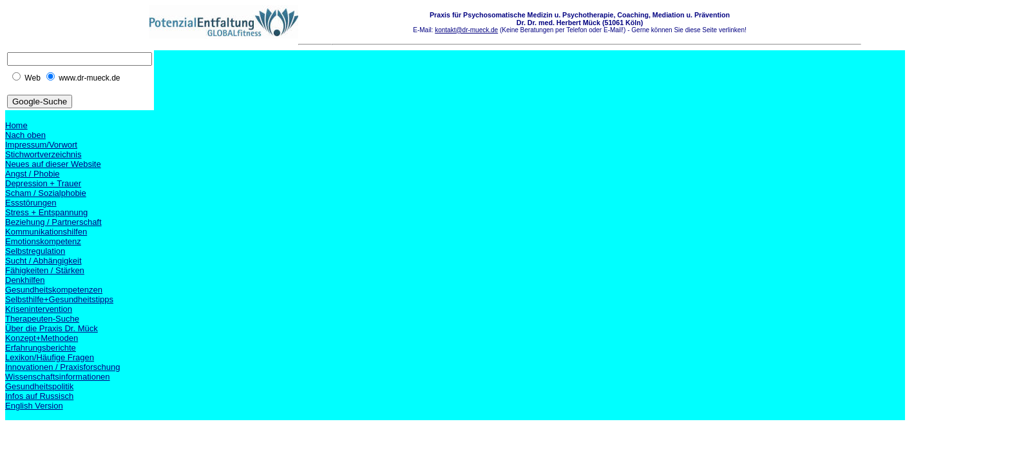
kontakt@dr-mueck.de (466, 30)
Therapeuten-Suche (42, 319)
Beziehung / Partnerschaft (53, 222)
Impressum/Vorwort (41, 145)
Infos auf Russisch (39, 396)
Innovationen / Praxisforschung (62, 367)
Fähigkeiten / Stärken (44, 270)
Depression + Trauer (43, 183)
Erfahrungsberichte (40, 348)
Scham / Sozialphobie (45, 193)
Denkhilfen (24, 280)
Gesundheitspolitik (39, 386)
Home (16, 125)
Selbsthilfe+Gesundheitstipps (59, 299)
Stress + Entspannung (46, 212)
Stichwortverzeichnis (43, 154)
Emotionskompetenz (43, 241)
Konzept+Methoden (41, 338)
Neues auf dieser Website (53, 164)
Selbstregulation (35, 251)
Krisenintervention (38, 309)
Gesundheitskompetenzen (53, 290)
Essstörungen (31, 203)
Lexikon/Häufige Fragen (49, 357)
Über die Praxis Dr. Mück (51, 328)
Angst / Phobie (32, 174)
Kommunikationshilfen (46, 232)
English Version (34, 406)
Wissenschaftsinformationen (57, 377)
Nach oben (25, 135)
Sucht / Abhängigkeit (43, 261)
